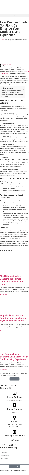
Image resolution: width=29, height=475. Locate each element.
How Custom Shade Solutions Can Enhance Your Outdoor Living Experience (14, 357)
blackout (22, 140)
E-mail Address (14, 397)
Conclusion (5, 96)
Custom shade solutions (6, 231)
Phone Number (14, 409)
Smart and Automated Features (10, 92)
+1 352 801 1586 (14, 412)
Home (3, 39)
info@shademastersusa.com (14, 400)
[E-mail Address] (14, 393)
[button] (14, 15)
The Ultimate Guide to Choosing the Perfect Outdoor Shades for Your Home (12, 280)
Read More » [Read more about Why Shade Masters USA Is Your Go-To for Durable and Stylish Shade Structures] (3, 331)
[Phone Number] (14, 405)
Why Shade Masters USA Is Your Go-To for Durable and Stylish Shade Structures (13, 318)
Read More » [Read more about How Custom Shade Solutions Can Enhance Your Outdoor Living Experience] (3, 369)
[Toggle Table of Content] (21, 88)
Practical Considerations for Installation (12, 94)
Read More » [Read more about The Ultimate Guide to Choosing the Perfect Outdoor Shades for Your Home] (3, 294)
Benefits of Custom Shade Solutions (11, 90)
